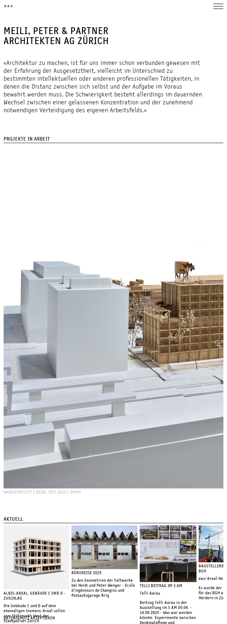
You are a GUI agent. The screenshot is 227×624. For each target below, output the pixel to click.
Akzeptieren (43, 618)
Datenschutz (16, 618)
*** (8, 7)
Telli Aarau (150, 593)
